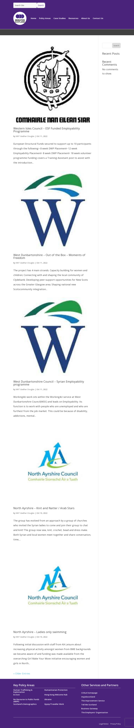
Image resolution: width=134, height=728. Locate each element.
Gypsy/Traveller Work (54, 704)
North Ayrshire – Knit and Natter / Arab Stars (43, 508)
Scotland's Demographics (25, 704)
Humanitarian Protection (56, 690)
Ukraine (47, 699)
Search (116, 45)
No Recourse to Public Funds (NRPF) (26, 700)
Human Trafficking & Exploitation (22, 691)
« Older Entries (21, 673)
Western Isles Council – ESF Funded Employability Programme (46, 129)
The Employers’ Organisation (94, 713)
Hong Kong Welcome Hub (55, 694)
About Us (85, 18)
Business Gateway (89, 709)
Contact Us (98, 18)
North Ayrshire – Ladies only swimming (39, 632)
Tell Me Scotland (89, 705)
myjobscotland (88, 697)
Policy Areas (45, 18)
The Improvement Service (93, 701)
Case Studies (60, 18)
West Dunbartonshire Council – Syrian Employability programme (48, 382)
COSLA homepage (89, 693)
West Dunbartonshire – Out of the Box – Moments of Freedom (49, 256)
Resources (73, 18)
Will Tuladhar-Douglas (25, 136)
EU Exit (16, 694)
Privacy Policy (115, 724)
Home (33, 18)
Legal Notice (103, 724)
